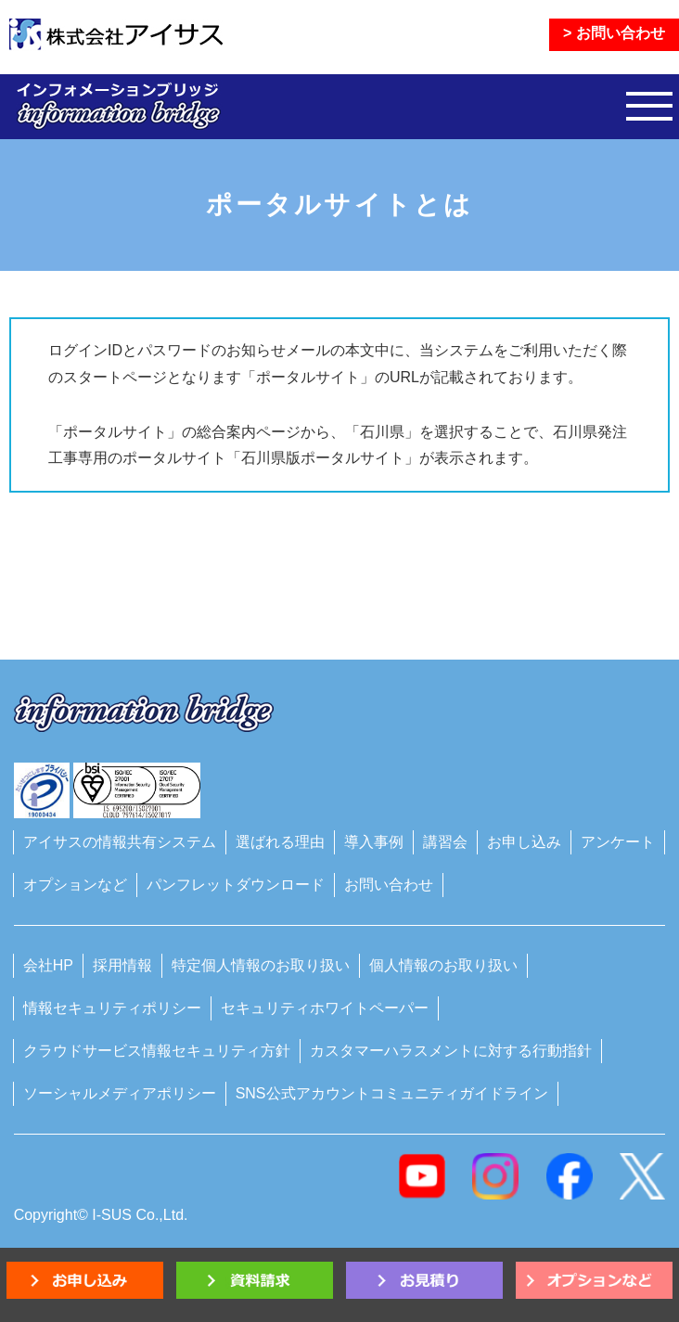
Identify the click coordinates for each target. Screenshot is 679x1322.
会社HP (48, 965)
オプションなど (75, 884)
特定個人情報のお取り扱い (261, 965)
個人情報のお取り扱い (443, 965)
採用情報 (122, 965)
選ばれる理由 (280, 842)
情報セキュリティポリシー (112, 1008)
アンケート (618, 842)
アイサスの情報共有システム (119, 842)
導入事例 (374, 842)
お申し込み (524, 842)
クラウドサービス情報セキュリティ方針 (156, 1051)
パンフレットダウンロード (236, 884)
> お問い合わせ (614, 33)
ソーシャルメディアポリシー (119, 1093)
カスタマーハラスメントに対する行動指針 (451, 1051)
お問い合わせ (388, 884)
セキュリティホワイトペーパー (325, 1008)
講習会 (445, 842)
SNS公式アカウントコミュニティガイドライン (392, 1093)
